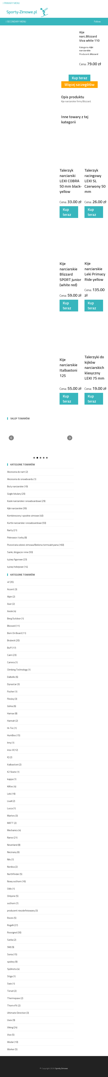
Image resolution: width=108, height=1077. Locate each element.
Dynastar (13, 684)
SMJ (10, 947)
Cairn (12, 655)
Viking (12, 1027)
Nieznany (13, 852)
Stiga (11, 976)
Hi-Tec (12, 728)
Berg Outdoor (15, 618)
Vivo (10, 1035)
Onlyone (12, 896)
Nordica (12, 867)
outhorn (12, 903)
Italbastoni (14, 764)
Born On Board (16, 633)
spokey (12, 962)
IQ (9, 757)
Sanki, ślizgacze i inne (20, 552)
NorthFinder (14, 874)
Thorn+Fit (13, 1005)
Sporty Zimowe (61, 1068)
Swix (11, 983)
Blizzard (13, 626)
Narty (12, 530)
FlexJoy (12, 699)
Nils (10, 859)
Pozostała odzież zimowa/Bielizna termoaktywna (35, 545)
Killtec (11, 786)
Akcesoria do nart (17, 472)
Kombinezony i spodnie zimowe (25, 515)
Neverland (13, 845)
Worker (12, 1049)
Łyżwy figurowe (17, 559)
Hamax (12, 713)
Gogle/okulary (16, 494)
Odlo (11, 888)
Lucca (11, 808)
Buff (11, 648)
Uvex (11, 1020)
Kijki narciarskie (17, 508)
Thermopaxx (15, 998)
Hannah (12, 721)
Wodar (12, 1042)
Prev (11, 437)
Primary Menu (11, 3)
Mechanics (14, 830)
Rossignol (14, 932)
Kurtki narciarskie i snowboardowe (26, 523)
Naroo (12, 837)
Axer (11, 604)
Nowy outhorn (16, 881)
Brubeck (13, 640)
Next (69, 437)
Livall (11, 801)
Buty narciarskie (17, 486)
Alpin (11, 596)
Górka (11, 706)
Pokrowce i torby (17, 537)
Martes (12, 815)
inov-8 (12, 750)
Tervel (12, 991)
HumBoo (13, 735)
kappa (11, 779)
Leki (11, 794)
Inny (10, 742)
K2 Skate (13, 772)
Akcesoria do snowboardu (21, 479)
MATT (12, 823)
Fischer (12, 691)
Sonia (12, 954)
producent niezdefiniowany (22, 910)
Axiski (11, 611)
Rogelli (12, 925)
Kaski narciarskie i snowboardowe (26, 501)
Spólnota (13, 969)
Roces (11, 918)
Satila (11, 940)
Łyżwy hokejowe (17, 567)
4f (10, 582)
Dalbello (12, 677)
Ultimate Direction (18, 1013)
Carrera (12, 662)
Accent (12, 589)
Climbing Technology (18, 669)
